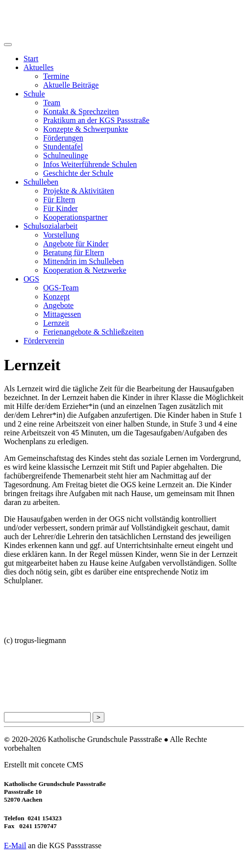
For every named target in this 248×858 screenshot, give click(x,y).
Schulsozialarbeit (50, 226)
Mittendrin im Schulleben (83, 261)
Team (51, 102)
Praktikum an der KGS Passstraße (96, 120)
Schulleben (41, 182)
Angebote (58, 305)
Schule (34, 94)
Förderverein (44, 340)
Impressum (19, 678)
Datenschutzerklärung (35, 659)
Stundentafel (63, 147)
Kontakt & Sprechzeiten (81, 111)
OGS (31, 279)
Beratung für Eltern (73, 252)
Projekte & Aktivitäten (78, 191)
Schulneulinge (65, 155)
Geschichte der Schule (78, 173)
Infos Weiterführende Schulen (90, 164)
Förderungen (63, 138)
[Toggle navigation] (8, 44)
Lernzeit (56, 323)
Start (31, 58)
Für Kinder (60, 208)
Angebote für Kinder (75, 243)
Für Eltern (59, 199)
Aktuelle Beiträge (71, 85)
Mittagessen (62, 314)
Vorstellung (61, 235)
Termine (56, 76)
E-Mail (15, 845)
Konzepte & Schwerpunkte (85, 129)
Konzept (56, 296)
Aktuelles (38, 67)
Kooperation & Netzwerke (84, 270)
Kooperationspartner (75, 217)
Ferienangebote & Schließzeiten (93, 332)
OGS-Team (61, 288)
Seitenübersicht (25, 697)
